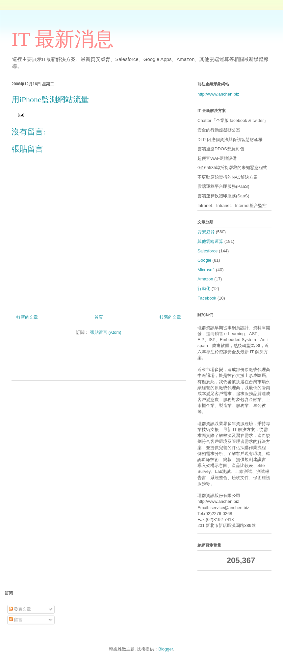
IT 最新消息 (63, 39)
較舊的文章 (170, 317)
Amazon (205, 278)
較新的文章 (27, 317)
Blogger (165, 649)
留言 (16, 619)
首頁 (98, 317)
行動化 (203, 288)
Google (204, 260)
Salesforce (207, 250)
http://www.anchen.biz (218, 94)
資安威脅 (206, 231)
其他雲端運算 (210, 241)
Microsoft (206, 269)
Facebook (206, 298)
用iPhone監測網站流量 (50, 99)
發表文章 (20, 609)
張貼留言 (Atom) (105, 332)
